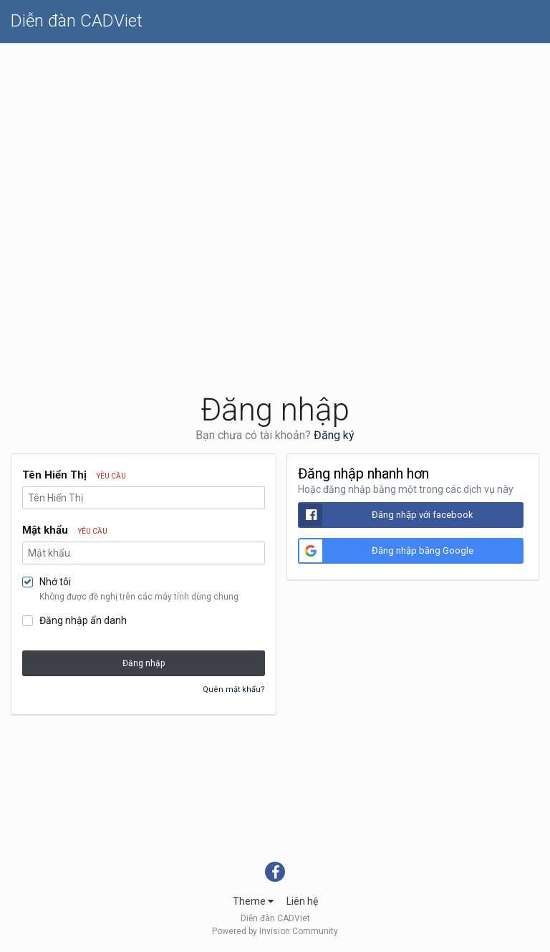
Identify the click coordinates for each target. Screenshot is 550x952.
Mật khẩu (64, 530)
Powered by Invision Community (275, 931)
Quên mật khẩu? (234, 689)
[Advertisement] (275, 151)
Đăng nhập (143, 663)
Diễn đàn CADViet (77, 21)
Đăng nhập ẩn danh (83, 620)
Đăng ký (334, 435)
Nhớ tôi (55, 581)
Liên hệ (302, 901)
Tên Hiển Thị (74, 474)
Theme (253, 901)
